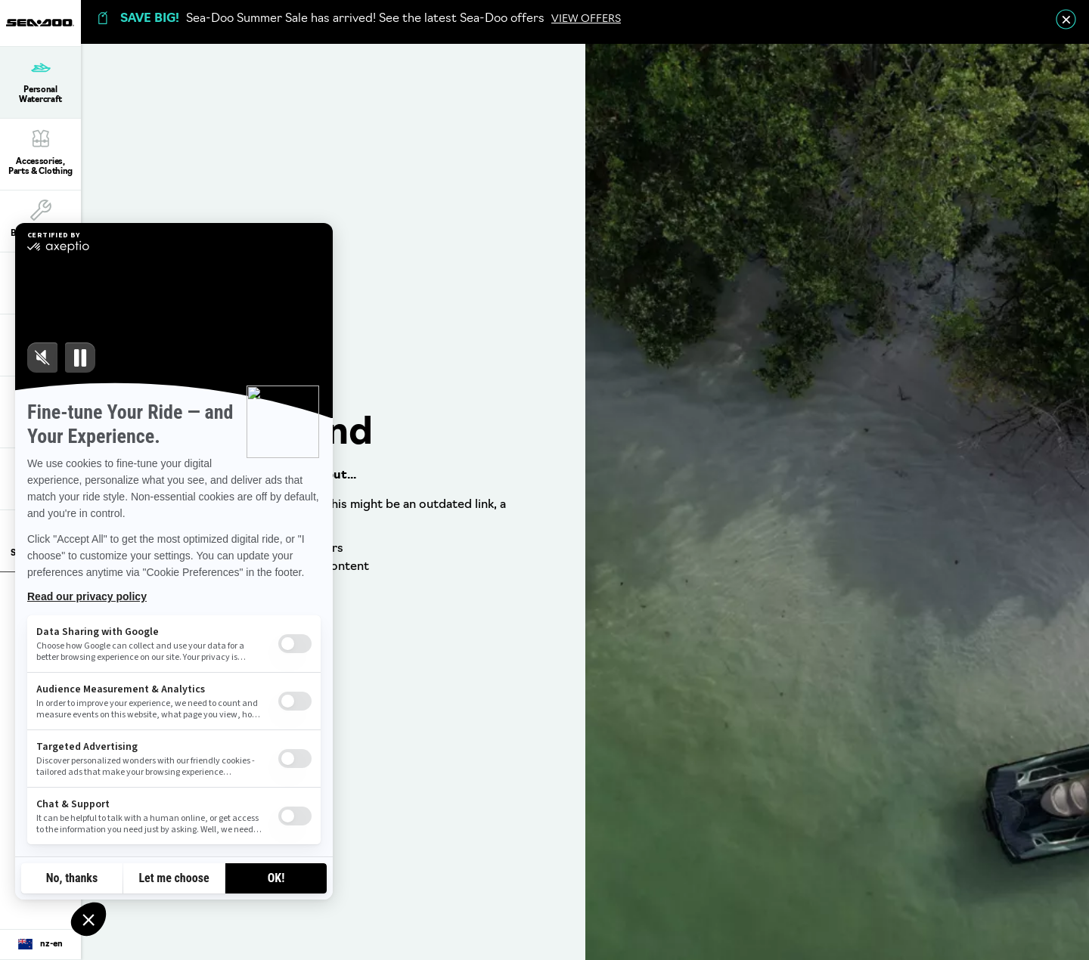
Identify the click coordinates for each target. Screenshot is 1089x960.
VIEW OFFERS (586, 19)
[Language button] (40, 945)
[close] (1065, 19)
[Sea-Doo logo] (40, 23)
